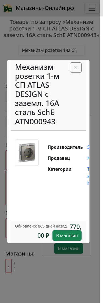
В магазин (67, 235)
